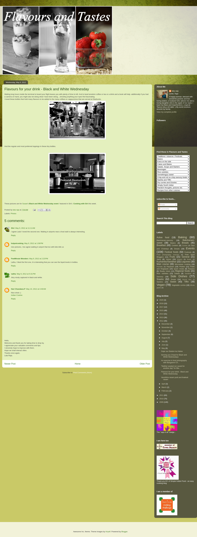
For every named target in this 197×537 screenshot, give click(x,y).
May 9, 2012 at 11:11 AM (25, 228)
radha (13, 274)
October (165, 331)
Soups (173, 279)
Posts (161, 205)
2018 (161, 303)
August (165, 338)
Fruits (172, 257)
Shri (12, 228)
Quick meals (179, 269)
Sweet (173, 282)
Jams (159, 259)
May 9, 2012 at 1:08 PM (33, 243)
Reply (13, 235)
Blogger (124, 532)
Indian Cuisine (16, 295)
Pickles (182, 267)
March (164, 387)
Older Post (145, 364)
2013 (161, 317)
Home (78, 364)
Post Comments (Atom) (82, 373)
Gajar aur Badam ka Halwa (172, 351)
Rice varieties (162, 273)
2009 (161, 402)
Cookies (175, 245)
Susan (24, 204)
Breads (185, 243)
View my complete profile (166, 112)
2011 (161, 395)
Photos (13, 213)
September (166, 334)
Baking (182, 237)
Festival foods (171, 252)
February (165, 391)
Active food (163, 237)
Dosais (177, 249)
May (163, 348)
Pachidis (160, 266)
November (166, 327)
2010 (161, 399)
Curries (184, 245)
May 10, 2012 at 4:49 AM (36, 289)
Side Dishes (178, 276)
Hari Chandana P (18, 289)
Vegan (161, 284)
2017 (161, 307)
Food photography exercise (168, 255)
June (164, 345)
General (185, 257)
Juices (168, 259)
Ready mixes (165, 271)
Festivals (187, 252)
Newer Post (10, 364)
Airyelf (108, 532)
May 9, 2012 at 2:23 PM (38, 259)
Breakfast (161, 245)
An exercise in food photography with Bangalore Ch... (174, 361)
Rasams (191, 269)
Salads (177, 273)
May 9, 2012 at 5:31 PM (26, 274)
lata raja (175, 91)
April (164, 384)
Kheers (179, 259)
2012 (161, 321)
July (163, 341)
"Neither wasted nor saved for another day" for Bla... (173, 367)
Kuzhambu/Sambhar (166, 261)
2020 (161, 300)
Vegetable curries (179, 285)
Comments (163, 209)
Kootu (189, 259)
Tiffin (186, 282)
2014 (161, 314)
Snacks (160, 279)
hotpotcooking (17, 243)
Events (190, 248)
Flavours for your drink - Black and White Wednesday (174, 373)
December (166, 324)
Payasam (170, 267)
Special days (186, 279)
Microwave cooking (183, 264)
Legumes (185, 261)
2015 (161, 310)
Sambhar (188, 273)
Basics (173, 243)
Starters (160, 282)
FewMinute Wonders (19, 259)
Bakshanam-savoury (165, 240)
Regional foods (182, 271)
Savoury (160, 277)
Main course (163, 264)
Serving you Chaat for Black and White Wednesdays (174, 356)
